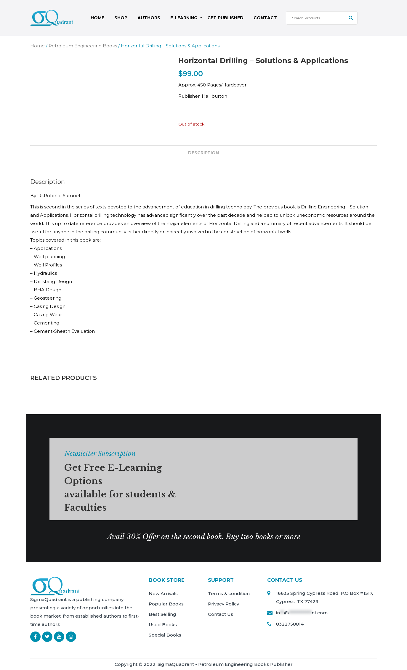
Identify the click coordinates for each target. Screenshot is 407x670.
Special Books (165, 635)
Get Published (225, 17)
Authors (148, 17)
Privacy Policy (223, 604)
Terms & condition (229, 593)
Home (97, 17)
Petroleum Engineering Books (83, 45)
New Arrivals (163, 593)
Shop (120, 17)
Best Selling (162, 614)
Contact (265, 17)
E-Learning (183, 17)
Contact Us (220, 614)
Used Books (163, 624)
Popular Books (166, 604)
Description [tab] (203, 152)
